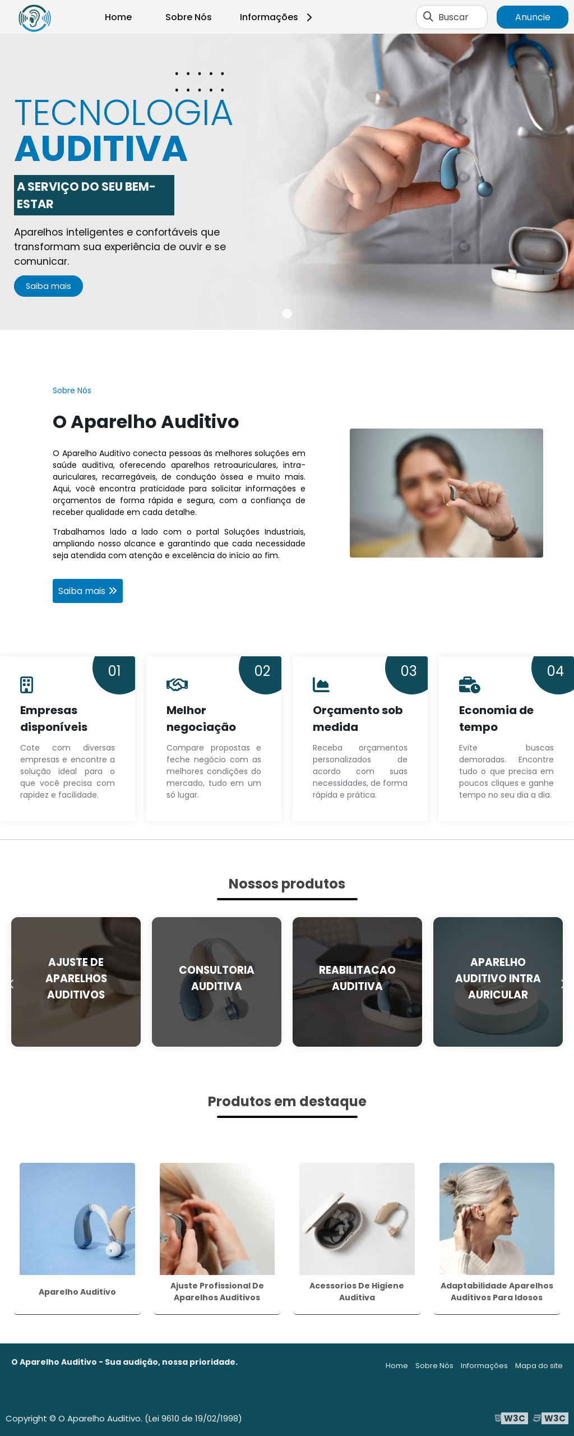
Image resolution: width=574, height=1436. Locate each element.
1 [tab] (287, 315)
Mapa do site (539, 1365)
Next (562, 981)
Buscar (453, 17)
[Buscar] (428, 17)
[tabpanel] (287, 182)
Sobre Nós (188, 17)
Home (118, 17)
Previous (11, 981)
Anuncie (532, 17)
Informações (278, 17)
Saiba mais (48, 286)
